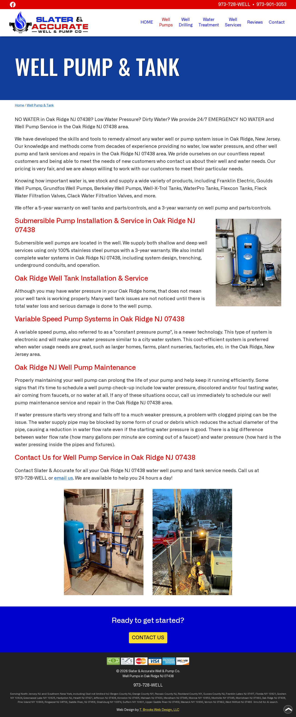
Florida (259, 694)
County (145, 694)
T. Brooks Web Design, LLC (159, 710)
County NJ (125, 694)
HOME (146, 22)
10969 (39, 702)
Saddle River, (76, 702)
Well (186, 23)
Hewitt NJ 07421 (83, 698)
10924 (18, 698)
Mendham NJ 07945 (176, 698)
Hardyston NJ (64, 698)
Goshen (281, 694)
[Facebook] (13, 5)
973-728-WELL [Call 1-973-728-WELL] (234, 4)
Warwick (186, 702)
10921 (272, 694)
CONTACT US (148, 637)
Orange (136, 694)
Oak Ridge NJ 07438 (163, 457)
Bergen (114, 694)
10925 (51, 698)
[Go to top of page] (288, 709)
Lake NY (42, 698)
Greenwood (29, 698)
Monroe (193, 698)
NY (152, 694)
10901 (140, 702)
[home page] (48, 22)
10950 (206, 698)
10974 (117, 702)
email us (63, 478)
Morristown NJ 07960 (248, 698)
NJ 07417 (249, 694)
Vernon (208, 702)
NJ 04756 (62, 702)
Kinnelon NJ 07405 (128, 698)
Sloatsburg (103, 702)
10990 (199, 702)
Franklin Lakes (234, 694)
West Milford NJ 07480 (239, 702)
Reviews (255, 22)
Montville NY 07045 (223, 698)
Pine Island (24, 702)
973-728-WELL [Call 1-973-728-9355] (31, 478)
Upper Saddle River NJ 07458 (162, 702)
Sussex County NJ (214, 694)
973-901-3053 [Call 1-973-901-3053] (271, 4)
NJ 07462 (218, 702)
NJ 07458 (89, 702)
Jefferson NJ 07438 (105, 698)
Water (208, 23)
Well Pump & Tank (40, 105)
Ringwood (50, 702)
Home (19, 105)
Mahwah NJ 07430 (152, 698)
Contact (277, 22)
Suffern (127, 702)
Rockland (183, 694)
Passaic (159, 694)
